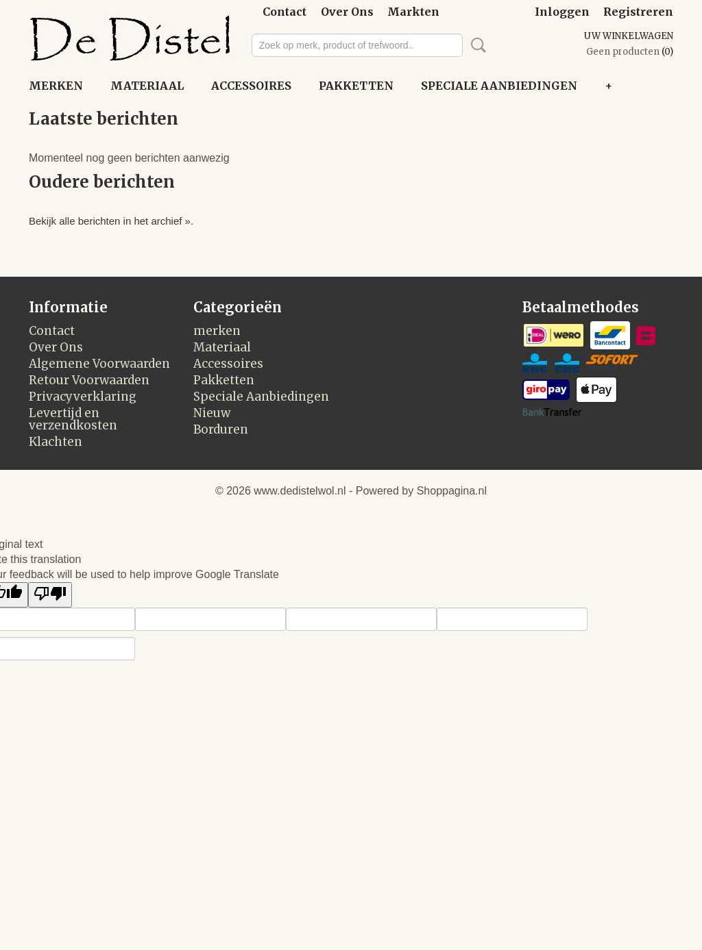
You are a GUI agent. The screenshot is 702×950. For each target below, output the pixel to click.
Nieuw (211, 413)
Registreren (638, 11)
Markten (413, 11)
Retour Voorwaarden (89, 380)
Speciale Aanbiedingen (499, 85)
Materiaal (147, 85)
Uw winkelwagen (628, 36)
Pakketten (356, 85)
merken (56, 85)
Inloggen (562, 11)
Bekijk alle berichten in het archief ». (111, 221)
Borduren (220, 429)
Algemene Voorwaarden (99, 363)
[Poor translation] (50, 595)
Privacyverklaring (82, 396)
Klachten (55, 441)
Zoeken (475, 45)
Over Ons (347, 11)
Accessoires (251, 85)
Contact (284, 11)
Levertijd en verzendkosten (73, 419)
